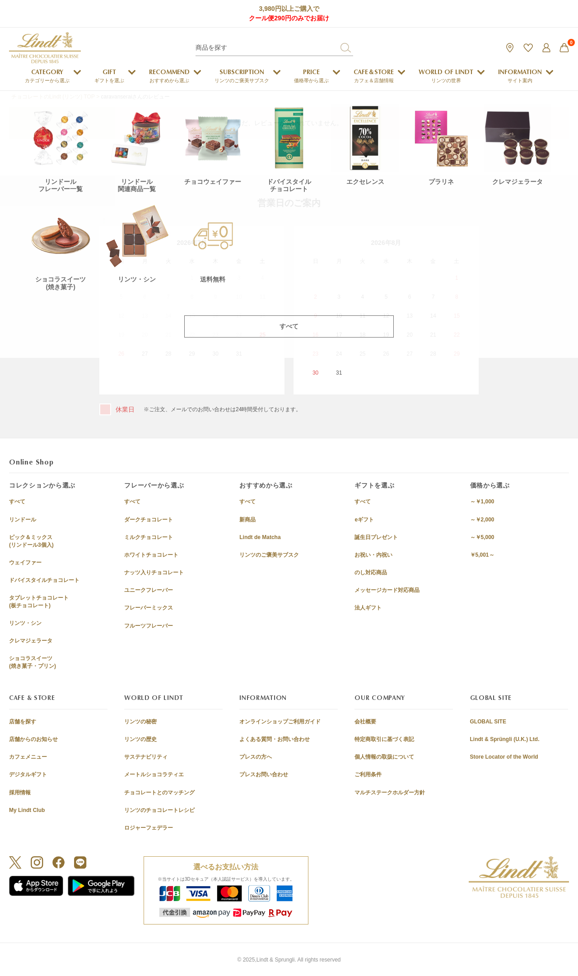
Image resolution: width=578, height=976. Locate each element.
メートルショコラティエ (154, 774)
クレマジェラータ (30, 641)
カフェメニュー (28, 757)
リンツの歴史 (140, 739)
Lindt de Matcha (259, 537)
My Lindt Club (27, 810)
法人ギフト (368, 608)
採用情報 (20, 792)
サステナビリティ (146, 757)
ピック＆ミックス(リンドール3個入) (31, 541)
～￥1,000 (482, 501)
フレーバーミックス (148, 608)
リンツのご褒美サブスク (269, 555)
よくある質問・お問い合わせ (274, 739)
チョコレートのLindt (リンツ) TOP (53, 97)
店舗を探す (22, 721)
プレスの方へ (255, 757)
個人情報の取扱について (384, 757)
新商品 (247, 519)
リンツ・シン (25, 623)
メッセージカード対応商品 (387, 590)
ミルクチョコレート (148, 537)
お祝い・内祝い (373, 555)
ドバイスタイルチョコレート (44, 580)
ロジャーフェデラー (148, 828)
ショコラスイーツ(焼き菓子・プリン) (32, 662)
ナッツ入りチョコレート (154, 572)
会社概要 (365, 721)
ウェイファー (25, 562)
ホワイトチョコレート (151, 555)
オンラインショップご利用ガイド (280, 721)
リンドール (22, 519)
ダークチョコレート (148, 519)
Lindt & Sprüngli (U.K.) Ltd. (505, 739)
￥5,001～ (482, 555)
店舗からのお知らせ (33, 739)
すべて (17, 501)
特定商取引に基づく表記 (384, 739)
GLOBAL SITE (488, 721)
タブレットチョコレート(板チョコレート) (39, 602)
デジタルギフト (28, 774)
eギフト (364, 519)
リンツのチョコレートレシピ (159, 810)
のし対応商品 (370, 572)
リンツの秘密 (140, 721)
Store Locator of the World (504, 757)
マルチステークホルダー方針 (389, 792)
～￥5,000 (482, 537)
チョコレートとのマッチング (159, 792)
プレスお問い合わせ (263, 774)
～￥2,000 (482, 519)
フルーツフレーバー (148, 626)
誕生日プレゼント (376, 537)
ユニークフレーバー (148, 590)
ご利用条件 (368, 774)
